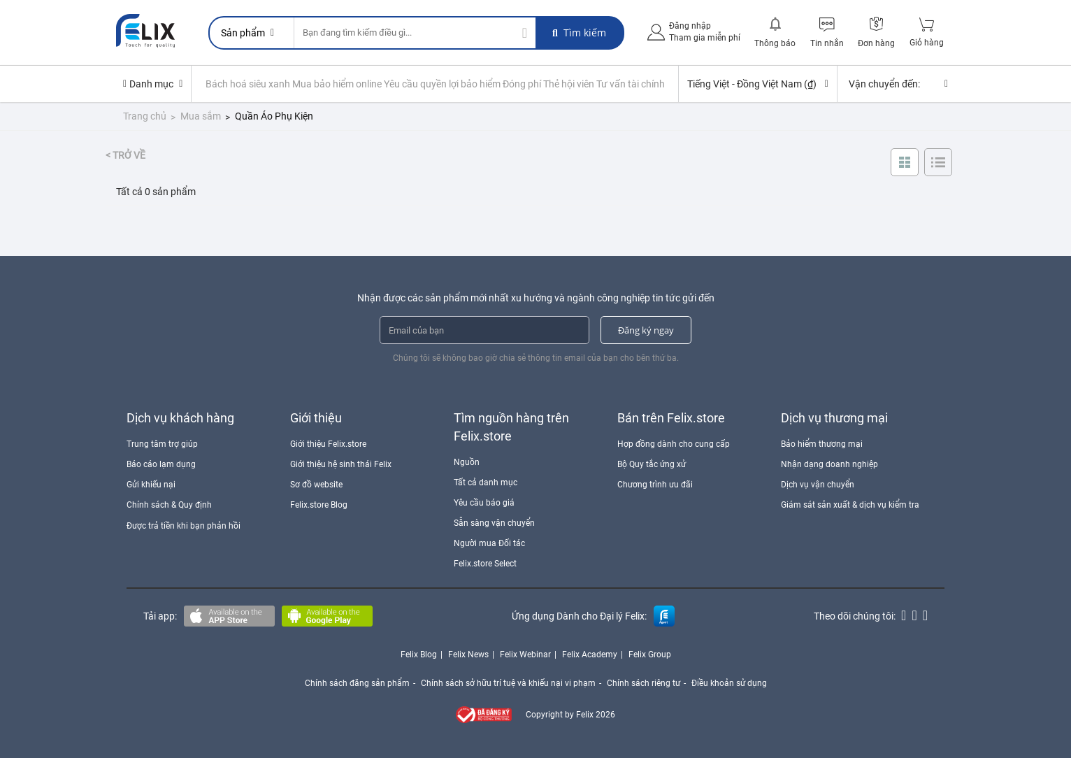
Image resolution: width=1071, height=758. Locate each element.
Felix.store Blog (318, 505)
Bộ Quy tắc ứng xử (651, 464)
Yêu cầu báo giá (484, 503)
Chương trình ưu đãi (655, 484)
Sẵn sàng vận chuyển (494, 523)
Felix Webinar (525, 654)
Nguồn (467, 462)
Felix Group (649, 654)
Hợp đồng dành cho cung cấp (673, 444)
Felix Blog (419, 654)
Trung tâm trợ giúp (162, 444)
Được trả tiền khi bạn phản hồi (183, 526)
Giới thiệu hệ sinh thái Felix (340, 464)
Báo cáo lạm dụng (161, 464)
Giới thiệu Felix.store (328, 444)
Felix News (468, 654)
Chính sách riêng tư (643, 683)
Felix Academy (589, 654)
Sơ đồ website (316, 484)
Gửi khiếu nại (151, 484)
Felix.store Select (485, 563)
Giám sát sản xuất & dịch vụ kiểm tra (850, 505)
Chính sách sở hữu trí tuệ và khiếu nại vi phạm (508, 683)
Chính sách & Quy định (169, 505)
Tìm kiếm (579, 32)
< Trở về (125, 155)
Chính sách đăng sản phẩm (357, 683)
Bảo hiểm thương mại (822, 444)
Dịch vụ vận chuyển (817, 484)
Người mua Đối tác (489, 543)
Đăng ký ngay (646, 330)
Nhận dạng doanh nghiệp (829, 464)
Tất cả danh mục (485, 482)
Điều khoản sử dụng (729, 683)
